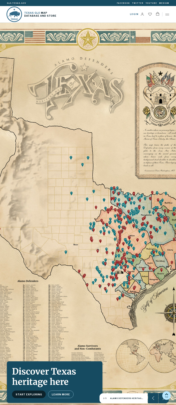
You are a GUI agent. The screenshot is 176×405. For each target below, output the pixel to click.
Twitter (138, 3)
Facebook (123, 3)
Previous (153, 398)
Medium (164, 3)
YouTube (151, 3)
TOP (166, 395)
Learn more (61, 394)
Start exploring (29, 394)
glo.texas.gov (16, 3)
